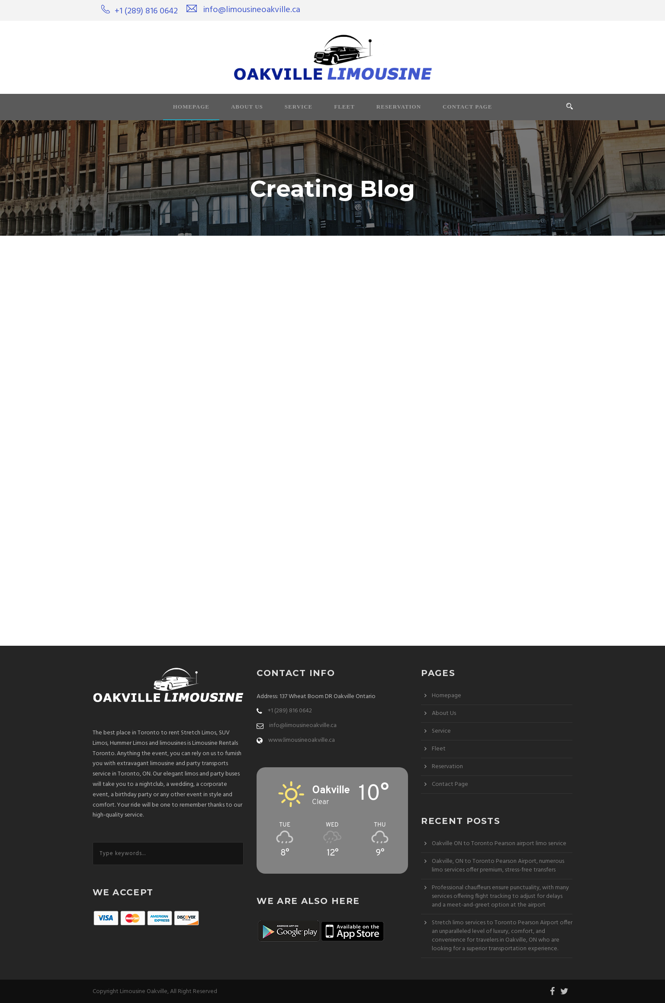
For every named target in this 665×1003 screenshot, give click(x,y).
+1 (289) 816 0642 (146, 11)
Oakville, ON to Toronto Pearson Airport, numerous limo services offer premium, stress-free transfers (498, 865)
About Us (247, 106)
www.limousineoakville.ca (301, 740)
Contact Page (467, 106)
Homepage (191, 106)
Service (298, 106)
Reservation (398, 106)
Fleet (344, 106)
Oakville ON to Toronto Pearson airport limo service (499, 844)
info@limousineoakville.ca (251, 10)
